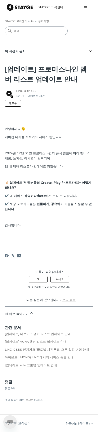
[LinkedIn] (19, 255)
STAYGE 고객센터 (16, 21)
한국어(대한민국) (79, 423)
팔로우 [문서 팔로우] (13, 103)
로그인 (30, 399)
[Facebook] (7, 255)
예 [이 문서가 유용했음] (38, 279)
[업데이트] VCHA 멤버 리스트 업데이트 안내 (36, 341)
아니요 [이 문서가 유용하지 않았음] (60, 279)
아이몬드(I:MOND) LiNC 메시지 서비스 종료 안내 (39, 357)
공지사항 (43, 21)
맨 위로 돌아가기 (19, 313)
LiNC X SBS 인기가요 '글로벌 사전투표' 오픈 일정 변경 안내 (47, 349)
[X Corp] (13, 255)
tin (32, 21)
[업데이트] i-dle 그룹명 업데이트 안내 (31, 365)
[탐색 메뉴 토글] (85, 7)
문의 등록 (69, 300)
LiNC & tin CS (26, 91)
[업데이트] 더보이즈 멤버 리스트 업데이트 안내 (38, 334)
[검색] (36, 31)
